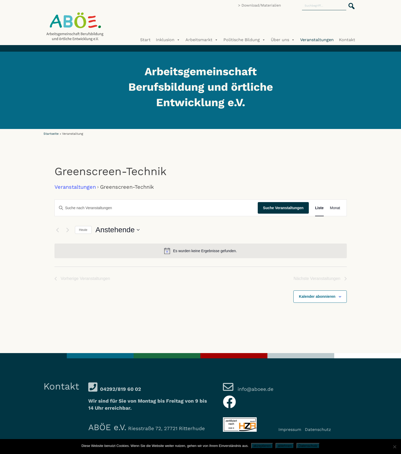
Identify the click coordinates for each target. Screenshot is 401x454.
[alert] (200, 251)
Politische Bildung (244, 40)
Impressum (289, 429)
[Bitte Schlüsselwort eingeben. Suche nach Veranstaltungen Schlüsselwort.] (156, 208)
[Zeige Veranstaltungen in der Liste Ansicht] (319, 208)
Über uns (283, 40)
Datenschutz (318, 429)
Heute (83, 230)
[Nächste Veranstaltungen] (68, 230)
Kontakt (347, 39)
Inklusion (168, 40)
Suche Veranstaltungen (283, 208)
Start (145, 39)
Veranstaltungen (317, 39)
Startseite (51, 134)
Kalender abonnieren (317, 296)
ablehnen (285, 446)
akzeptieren (262, 446)
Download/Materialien (261, 5)
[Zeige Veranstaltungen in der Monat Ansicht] (335, 208)
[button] (350, 3)
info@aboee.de (254, 389)
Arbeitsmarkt (201, 40)
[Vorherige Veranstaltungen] (57, 230)
